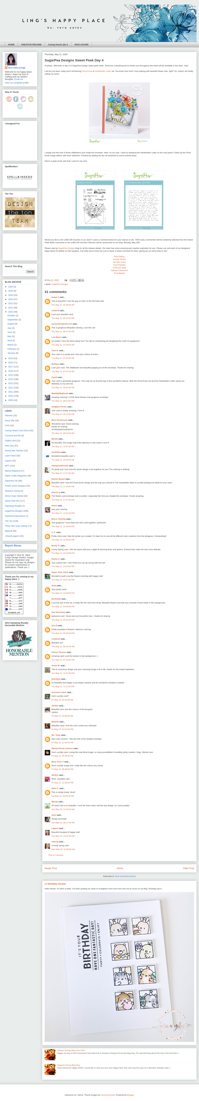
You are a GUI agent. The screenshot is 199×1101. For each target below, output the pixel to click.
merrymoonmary (108, 1095)
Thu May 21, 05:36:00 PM (63, 633)
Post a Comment (55, 855)
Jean (54, 815)
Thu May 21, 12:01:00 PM (63, 513)
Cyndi (54, 377)
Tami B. (55, 350)
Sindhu (55, 775)
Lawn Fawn (10, 455)
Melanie (55, 722)
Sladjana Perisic (59, 407)
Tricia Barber (119, 273)
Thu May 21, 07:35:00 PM (63, 660)
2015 (11, 375)
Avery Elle (10, 420)
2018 (11, 362)
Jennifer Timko (119, 262)
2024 (11, 295)
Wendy (55, 802)
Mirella (55, 439)
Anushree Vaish (59, 692)
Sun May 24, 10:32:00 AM (63, 836)
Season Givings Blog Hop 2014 (71, 1050)
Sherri (54, 505)
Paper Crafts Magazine (16, 475)
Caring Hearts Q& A (58, 44)
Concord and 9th (13, 435)
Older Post (188, 868)
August (11, 324)
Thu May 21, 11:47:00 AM (63, 500)
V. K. (54, 532)
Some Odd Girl (12, 501)
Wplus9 (8, 531)
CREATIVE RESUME (31, 44)
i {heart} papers (12, 536)
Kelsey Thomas (59, 652)
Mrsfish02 (56, 599)
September (12, 319)
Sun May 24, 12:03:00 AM (63, 809)
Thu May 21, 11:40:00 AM (63, 486)
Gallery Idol (10, 440)
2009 (11, 400)
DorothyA (56, 679)
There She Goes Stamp (16, 526)
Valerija (55, 841)
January (11, 353)
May (9, 336)
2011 (11, 392)
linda (54, 585)
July (9, 328)
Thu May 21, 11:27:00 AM (63, 473)
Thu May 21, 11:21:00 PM (63, 686)
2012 (11, 387)
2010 (11, 396)
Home (120, 868)
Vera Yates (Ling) (16, 67)
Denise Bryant (58, 479)
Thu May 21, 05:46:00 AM (63, 305)
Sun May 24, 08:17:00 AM (63, 823)
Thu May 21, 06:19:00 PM (63, 646)
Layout (8, 460)
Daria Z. (55, 788)
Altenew (9, 415)
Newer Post (51, 868)
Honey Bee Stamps (14, 450)
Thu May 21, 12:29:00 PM (63, 526)
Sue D (54, 625)
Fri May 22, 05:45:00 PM (62, 756)
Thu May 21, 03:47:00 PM (63, 580)
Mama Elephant (12, 471)
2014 (11, 379)
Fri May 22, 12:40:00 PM (62, 742)
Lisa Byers (57, 337)
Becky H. (56, 545)
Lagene (55, 828)
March (10, 345)
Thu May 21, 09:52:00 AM (63, 433)
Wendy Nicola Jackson (62, 748)
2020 (11, 312)
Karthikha (56, 452)
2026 (11, 286)
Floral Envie (87, 71)
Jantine (55, 705)
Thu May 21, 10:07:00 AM (63, 446)
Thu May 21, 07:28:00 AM (63, 345)
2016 (11, 371)
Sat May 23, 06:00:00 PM (63, 796)
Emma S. (56, 559)
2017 (11, 366)
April (9, 340)
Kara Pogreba (119, 265)
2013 (11, 383)
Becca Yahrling (59, 519)
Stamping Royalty (13, 506)
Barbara (55, 364)
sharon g (56, 492)
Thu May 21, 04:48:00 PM (63, 593)
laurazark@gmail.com (62, 324)
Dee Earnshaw (58, 612)
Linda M (55, 310)
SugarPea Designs (66, 248)
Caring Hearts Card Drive (17, 430)
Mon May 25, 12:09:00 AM (63, 849)
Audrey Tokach (119, 259)
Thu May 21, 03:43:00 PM (63, 566)
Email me (18, 79)
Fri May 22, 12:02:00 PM (62, 729)
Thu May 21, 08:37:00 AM (63, 401)
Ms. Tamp (56, 735)
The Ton (9, 521)
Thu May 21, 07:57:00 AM (63, 371)
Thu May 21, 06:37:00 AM (63, 318)
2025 (11, 291)
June (10, 332)
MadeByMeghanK (60, 393)
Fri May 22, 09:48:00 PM (62, 769)
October (11, 315)
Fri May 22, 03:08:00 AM (62, 716)
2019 (11, 358)
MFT (7, 466)
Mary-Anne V (58, 762)
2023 (11, 299)
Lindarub (56, 639)
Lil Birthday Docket (55, 883)
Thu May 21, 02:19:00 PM (63, 553)
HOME (11, 44)
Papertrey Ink (11, 481)
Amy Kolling (119, 256)
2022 (11, 303)
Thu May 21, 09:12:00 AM (63, 414)
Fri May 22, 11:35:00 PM (62, 783)
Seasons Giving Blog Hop (68, 1065)
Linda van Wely (119, 267)
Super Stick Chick (60, 572)
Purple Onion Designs (15, 486)
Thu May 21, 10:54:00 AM (63, 460)
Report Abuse (13, 545)
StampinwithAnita (60, 466)
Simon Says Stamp (14, 496)
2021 (11, 307)
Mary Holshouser (60, 420)
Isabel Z (55, 297)
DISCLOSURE (82, 44)
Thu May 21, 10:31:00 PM (63, 673)
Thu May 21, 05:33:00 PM (63, 620)
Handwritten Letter (103, 71)
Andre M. (56, 665)
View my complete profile (17, 82)
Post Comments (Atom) (125, 876)
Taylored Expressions (15, 516)
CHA (7, 425)
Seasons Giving (12, 491)
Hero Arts (9, 445)
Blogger (130, 1095)
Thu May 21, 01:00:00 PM (63, 540)
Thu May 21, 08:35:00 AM (63, 387)
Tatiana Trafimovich (119, 270)
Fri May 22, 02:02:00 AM (62, 700)
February (12, 349)
